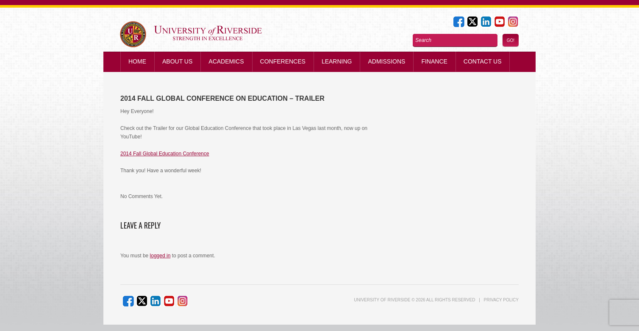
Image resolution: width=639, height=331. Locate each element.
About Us (177, 61)
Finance (434, 61)
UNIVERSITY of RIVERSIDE (382, 300)
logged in (160, 256)
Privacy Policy (501, 300)
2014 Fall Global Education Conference (164, 154)
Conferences (283, 61)
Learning (337, 61)
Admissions (386, 61)
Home (137, 61)
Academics (226, 61)
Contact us (483, 61)
